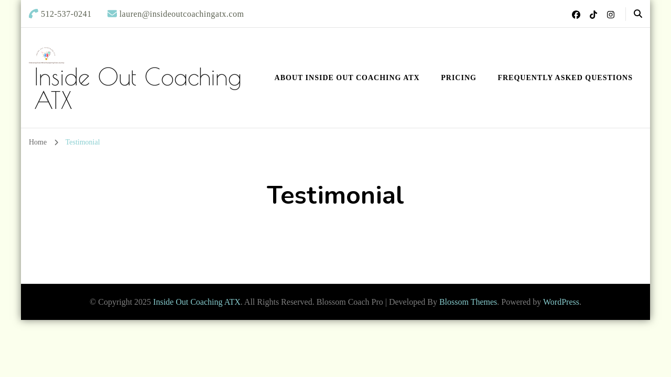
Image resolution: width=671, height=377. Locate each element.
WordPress (561, 301)
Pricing (459, 78)
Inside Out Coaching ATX (138, 88)
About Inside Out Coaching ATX (347, 78)
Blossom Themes (468, 301)
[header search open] (638, 14)
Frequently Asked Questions (565, 78)
